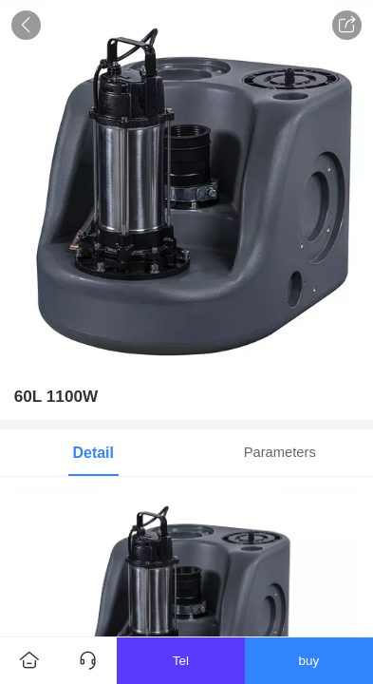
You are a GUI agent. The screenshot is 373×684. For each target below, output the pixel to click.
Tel (181, 661)
